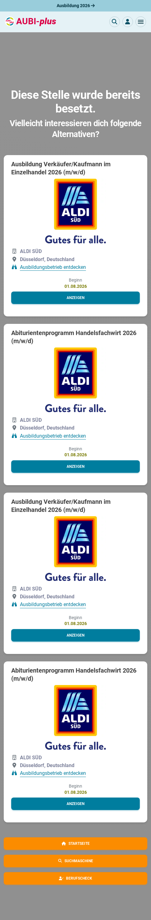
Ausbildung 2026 (76, 5)
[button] (140, 21)
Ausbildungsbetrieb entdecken (53, 267)
